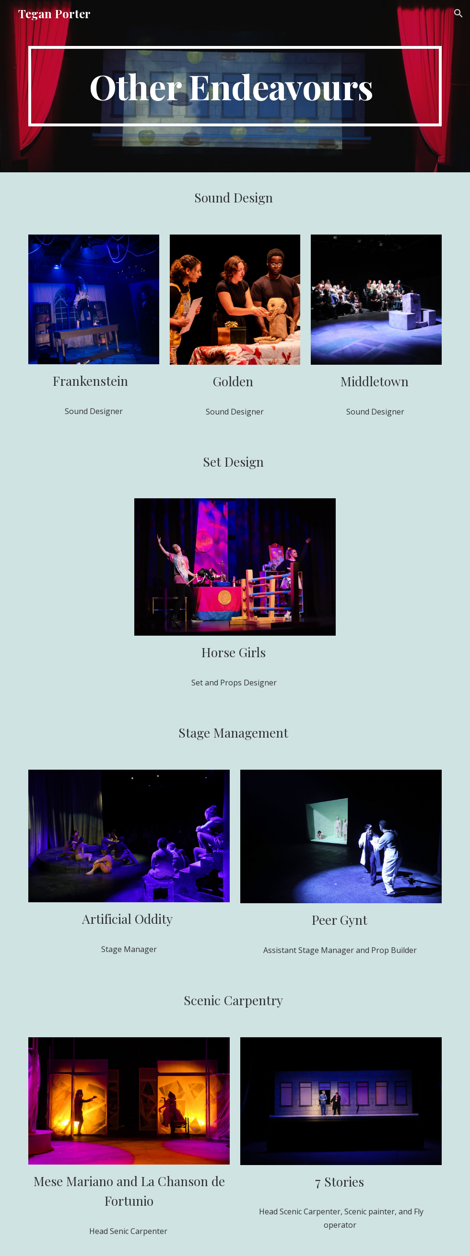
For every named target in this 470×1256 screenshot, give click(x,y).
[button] (458, 13)
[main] (235, 86)
